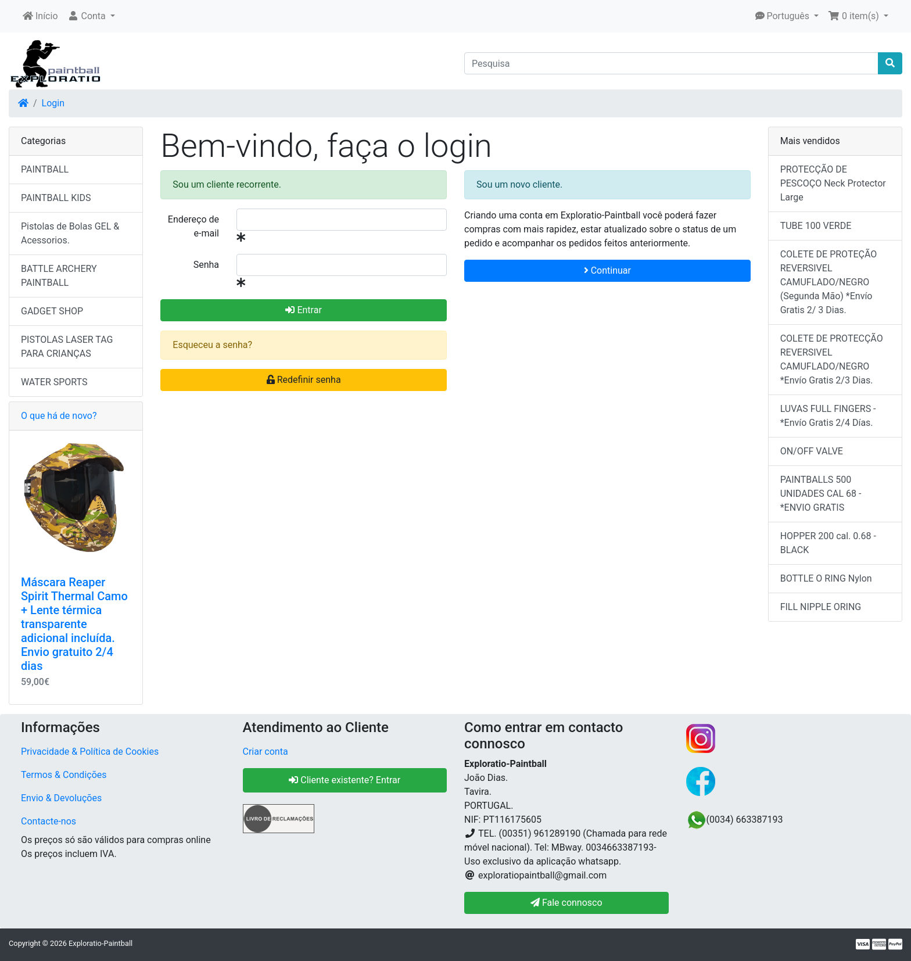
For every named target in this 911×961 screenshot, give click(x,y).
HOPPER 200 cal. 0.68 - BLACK (828, 542)
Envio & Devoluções (61, 798)
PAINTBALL (45, 169)
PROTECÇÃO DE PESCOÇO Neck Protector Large (833, 183)
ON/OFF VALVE (811, 451)
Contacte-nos (48, 821)
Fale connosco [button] (566, 902)
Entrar (303, 309)
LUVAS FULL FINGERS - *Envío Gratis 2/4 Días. (828, 415)
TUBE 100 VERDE (816, 225)
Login (53, 103)
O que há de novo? (58, 415)
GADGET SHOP (52, 311)
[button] (91, 16)
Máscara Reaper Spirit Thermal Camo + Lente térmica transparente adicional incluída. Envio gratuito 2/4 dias (74, 624)
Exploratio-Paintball (100, 943)
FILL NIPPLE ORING (821, 606)
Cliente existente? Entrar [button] (344, 780)
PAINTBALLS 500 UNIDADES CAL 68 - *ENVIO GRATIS (821, 493)
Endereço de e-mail (193, 226)
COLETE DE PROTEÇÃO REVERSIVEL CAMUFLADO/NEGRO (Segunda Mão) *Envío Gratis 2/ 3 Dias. (828, 282)
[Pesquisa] (671, 63)
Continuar (607, 270)
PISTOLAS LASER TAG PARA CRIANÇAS (67, 346)
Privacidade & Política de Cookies (90, 751)
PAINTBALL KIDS (56, 197)
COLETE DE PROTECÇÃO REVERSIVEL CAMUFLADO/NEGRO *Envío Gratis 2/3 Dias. (831, 359)
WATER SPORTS (54, 382)
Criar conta (265, 751)
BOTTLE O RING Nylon (826, 578)
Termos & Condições (64, 774)
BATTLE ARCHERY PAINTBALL (59, 275)
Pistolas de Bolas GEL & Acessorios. (70, 233)
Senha (206, 264)
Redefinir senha (304, 379)
